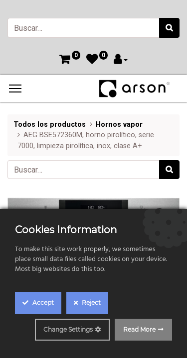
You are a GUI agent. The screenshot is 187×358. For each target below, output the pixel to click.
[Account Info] (121, 60)
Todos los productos (49, 124)
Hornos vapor (119, 124)
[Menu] (15, 88)
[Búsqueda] (169, 28)
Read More (139, 329)
